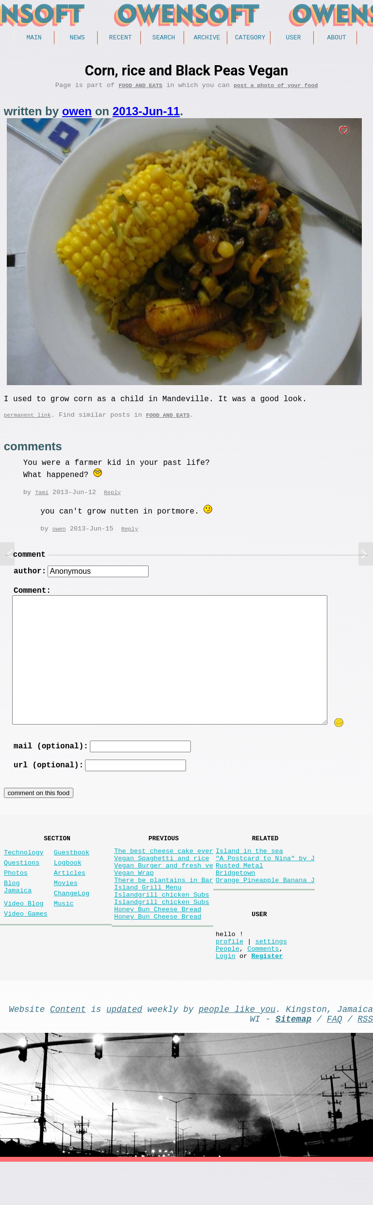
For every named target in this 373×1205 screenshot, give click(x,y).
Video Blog (24, 931)
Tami (42, 499)
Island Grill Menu (148, 915)
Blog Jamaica (18, 911)
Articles (69, 894)
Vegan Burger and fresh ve (163, 887)
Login (226, 992)
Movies (66, 906)
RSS (365, 1059)
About (336, 38)
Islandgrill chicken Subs (161, 924)
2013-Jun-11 (146, 114)
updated (124, 1048)
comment (29, 562)
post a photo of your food (276, 88)
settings (271, 974)
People (227, 983)
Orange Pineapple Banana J (265, 905)
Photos (16, 894)
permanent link (27, 421)
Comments (263, 983)
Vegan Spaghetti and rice (161, 878)
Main (33, 38)
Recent (120, 38)
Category (250, 38)
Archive (207, 38)
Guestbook (71, 870)
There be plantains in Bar (163, 905)
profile (229, 974)
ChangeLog (71, 918)
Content (68, 1048)
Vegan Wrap (134, 896)
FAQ (334, 1059)
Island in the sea (249, 868)
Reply (112, 499)
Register (267, 992)
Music (64, 931)
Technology (24, 870)
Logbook (68, 882)
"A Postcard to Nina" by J (265, 878)
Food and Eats (140, 88)
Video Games (26, 943)
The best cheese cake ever (163, 868)
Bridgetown (235, 896)
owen (77, 114)
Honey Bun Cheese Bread (157, 942)
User (293, 38)
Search (164, 38)
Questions (21, 882)
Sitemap (293, 1059)
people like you (237, 1048)
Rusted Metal (239, 887)
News (77, 38)
